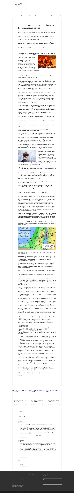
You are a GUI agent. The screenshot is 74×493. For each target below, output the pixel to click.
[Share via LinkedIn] (23, 378)
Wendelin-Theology (48, 15)
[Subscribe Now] (52, 485)
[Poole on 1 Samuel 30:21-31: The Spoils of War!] (54, 394)
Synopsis (42, 372)
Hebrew (55, 15)
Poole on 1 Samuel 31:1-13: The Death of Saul (20, 401)
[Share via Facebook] (18, 378)
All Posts (13, 15)
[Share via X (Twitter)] (20, 378)
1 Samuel (47, 372)
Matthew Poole (36, 372)
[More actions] (55, 22)
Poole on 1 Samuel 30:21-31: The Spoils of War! (53, 401)
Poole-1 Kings (19, 15)
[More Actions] (55, 422)
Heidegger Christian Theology (38, 15)
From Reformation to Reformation (21, 5)
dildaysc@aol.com (31, 482)
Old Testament (29, 372)
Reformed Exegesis (21, 372)
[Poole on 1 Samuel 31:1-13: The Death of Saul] (20, 394)
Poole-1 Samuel (20, 375)
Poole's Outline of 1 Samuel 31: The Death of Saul (37, 401)
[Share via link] (25, 378)
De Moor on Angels (27, 15)
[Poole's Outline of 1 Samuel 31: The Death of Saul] (37, 394)
